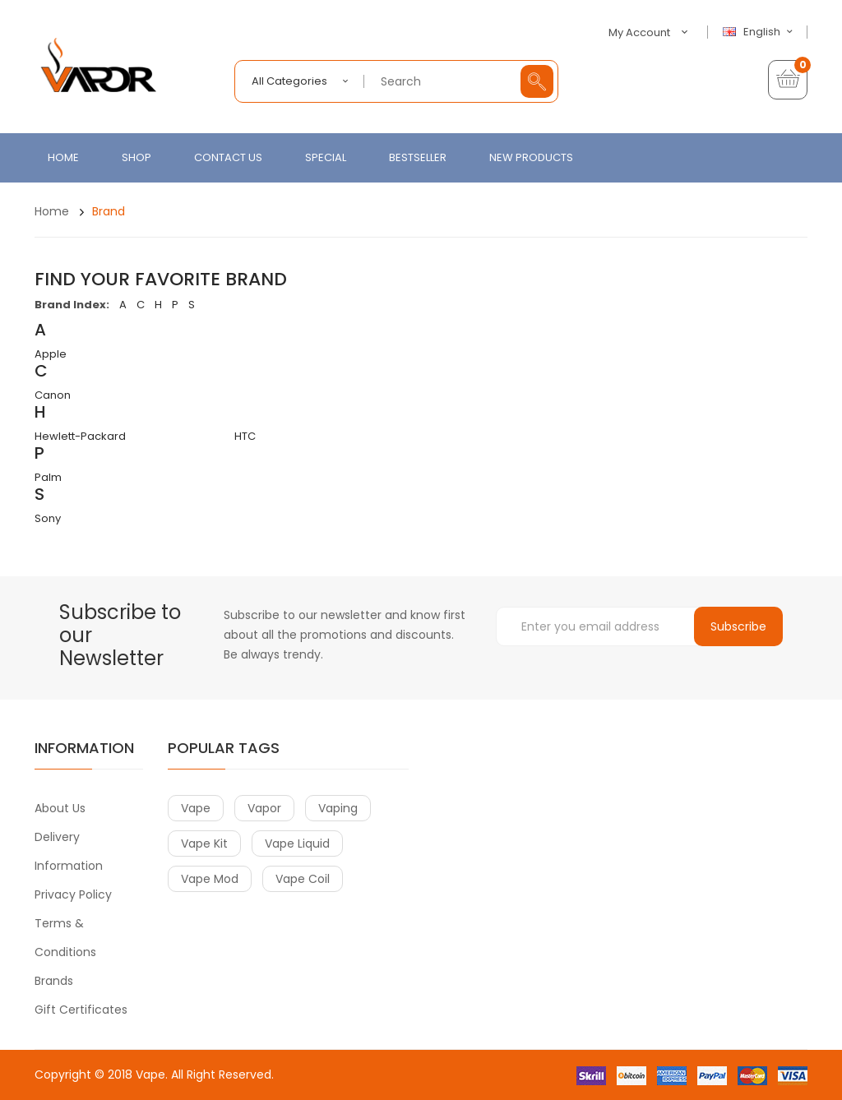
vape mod (209, 879)
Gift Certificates (81, 1009)
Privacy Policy (73, 894)
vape (195, 808)
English (760, 32)
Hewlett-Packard (80, 436)
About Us (60, 808)
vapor (264, 808)
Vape (150, 1074)
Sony (48, 518)
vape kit (204, 843)
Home (52, 211)
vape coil (302, 879)
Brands (54, 981)
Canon (53, 395)
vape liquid (297, 843)
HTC (245, 436)
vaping (338, 808)
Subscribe (738, 626)
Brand (108, 211)
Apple (51, 354)
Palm (48, 477)
